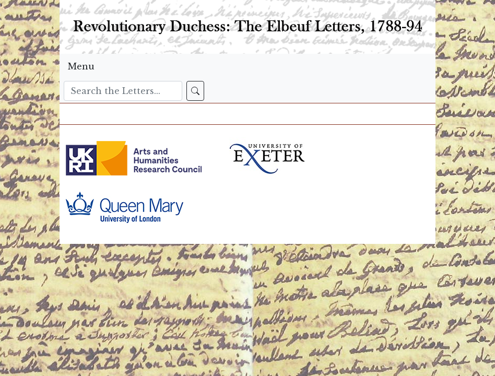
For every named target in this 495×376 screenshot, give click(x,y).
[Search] (123, 91)
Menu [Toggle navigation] (81, 66)
